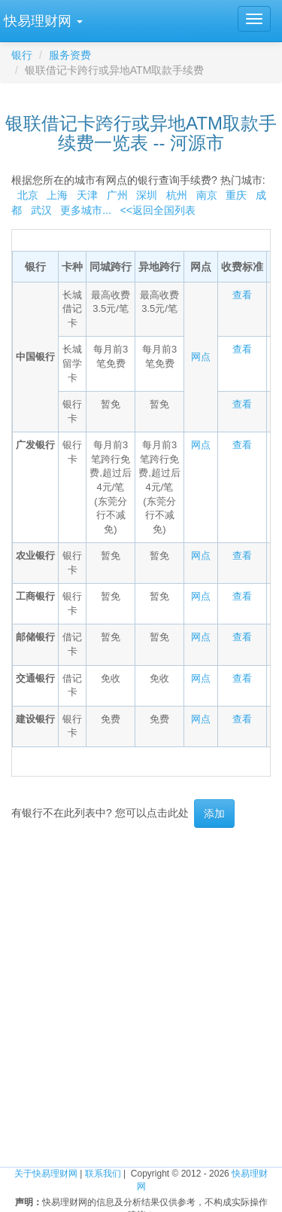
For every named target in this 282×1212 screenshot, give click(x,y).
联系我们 (103, 1173)
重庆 (236, 195)
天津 (87, 195)
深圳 (146, 195)
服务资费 (70, 55)
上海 (57, 195)
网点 (201, 356)
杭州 (176, 195)
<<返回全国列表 (158, 210)
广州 (117, 195)
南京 (206, 195)
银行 (21, 55)
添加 (214, 813)
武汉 (41, 210)
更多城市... (83, 210)
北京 (27, 195)
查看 (242, 295)
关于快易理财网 (45, 1173)
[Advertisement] (141, 984)
